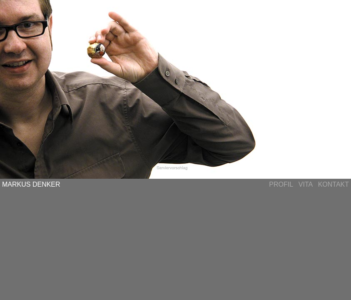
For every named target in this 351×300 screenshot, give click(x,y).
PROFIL (281, 184)
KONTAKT (333, 184)
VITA (306, 184)
